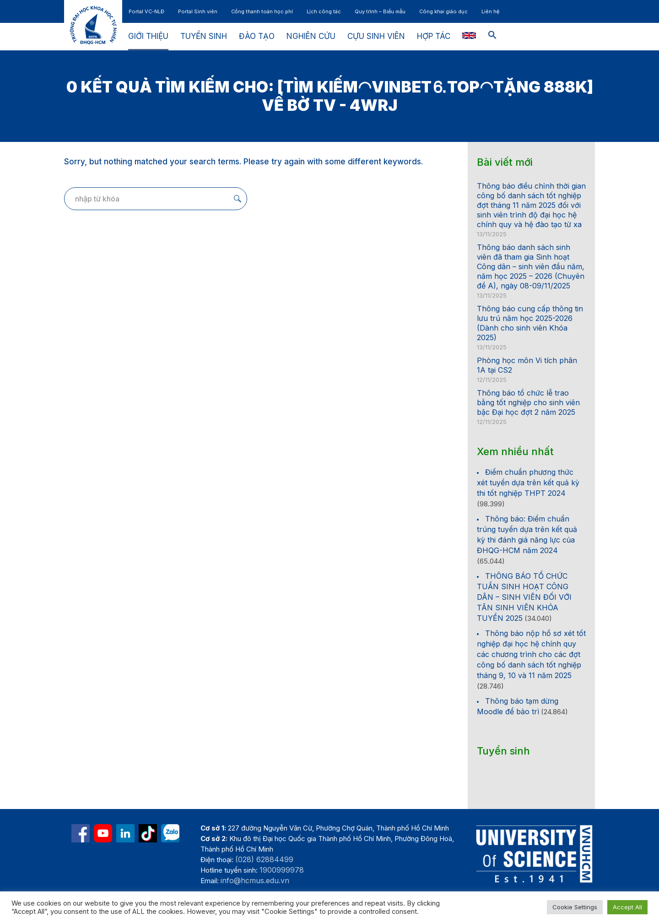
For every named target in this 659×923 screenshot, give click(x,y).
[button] (492, 36)
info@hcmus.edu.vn (255, 880)
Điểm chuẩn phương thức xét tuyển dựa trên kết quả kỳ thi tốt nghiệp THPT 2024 (528, 482)
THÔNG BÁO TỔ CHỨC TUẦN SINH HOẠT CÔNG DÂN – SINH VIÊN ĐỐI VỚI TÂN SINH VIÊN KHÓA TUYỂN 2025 (524, 597)
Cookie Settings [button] (574, 907)
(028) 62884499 (264, 859)
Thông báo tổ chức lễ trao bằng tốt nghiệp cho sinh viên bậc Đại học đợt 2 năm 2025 (528, 402)
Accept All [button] (627, 907)
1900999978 (281, 869)
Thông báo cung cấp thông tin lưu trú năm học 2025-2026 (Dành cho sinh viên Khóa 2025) (530, 323)
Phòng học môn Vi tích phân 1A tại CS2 (527, 365)
